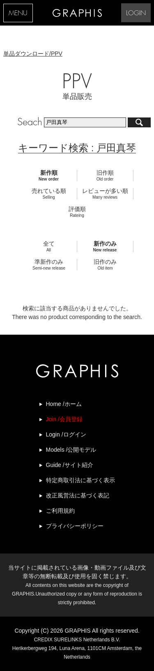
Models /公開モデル (71, 449)
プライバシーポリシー (74, 526)
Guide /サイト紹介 (69, 465)
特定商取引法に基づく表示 (80, 480)
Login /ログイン (66, 434)
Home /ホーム (64, 404)
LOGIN (136, 13)
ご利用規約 (60, 510)
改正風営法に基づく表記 (77, 495)
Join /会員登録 (64, 419)
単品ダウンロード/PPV (32, 53)
